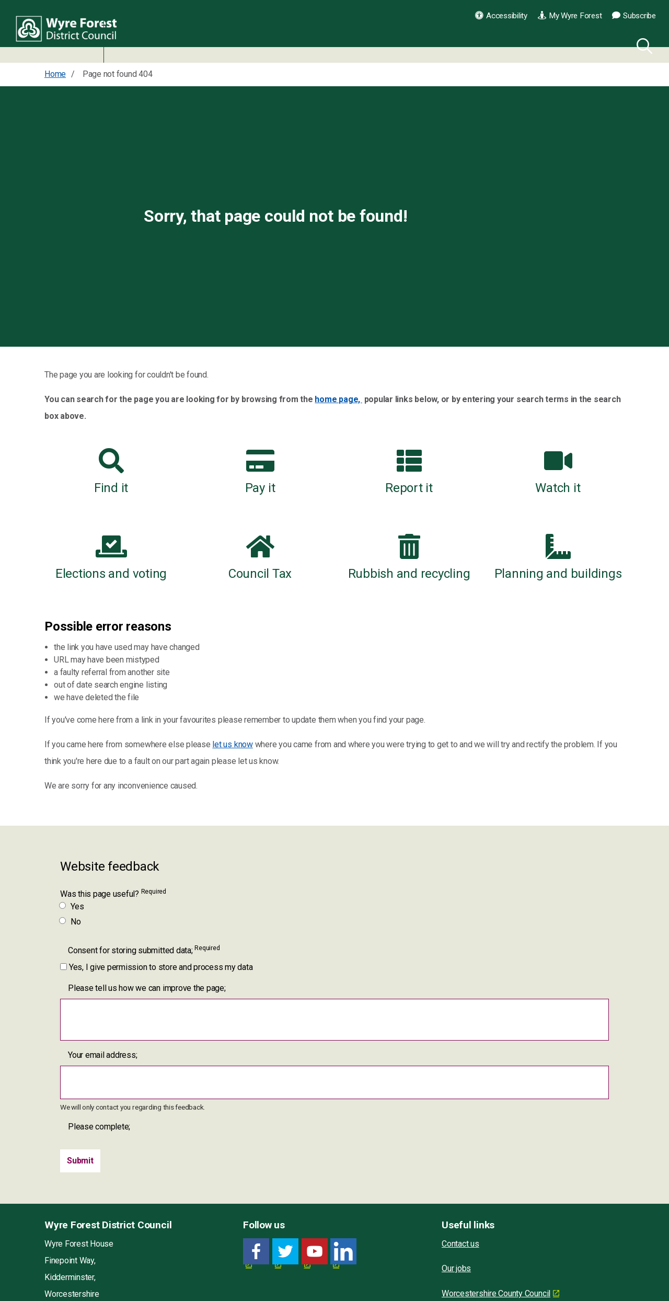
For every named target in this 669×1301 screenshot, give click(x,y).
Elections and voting (111, 557)
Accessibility (501, 15)
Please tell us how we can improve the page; (147, 988)
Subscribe (634, 15)
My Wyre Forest (570, 15)
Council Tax (260, 557)
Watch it (557, 471)
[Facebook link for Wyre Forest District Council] (256, 1251)
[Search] (642, 44)
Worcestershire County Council (496, 1293)
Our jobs (456, 1268)
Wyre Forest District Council (69, 31)
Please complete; (99, 1127)
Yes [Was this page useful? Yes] (72, 906)
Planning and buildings (558, 557)
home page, (338, 399)
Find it (111, 471)
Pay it (260, 471)
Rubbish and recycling (409, 557)
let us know (232, 744)
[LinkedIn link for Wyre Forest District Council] (343, 1251)
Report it (409, 471)
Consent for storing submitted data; (144, 949)
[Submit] (80, 1160)
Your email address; (102, 1055)
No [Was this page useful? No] (70, 922)
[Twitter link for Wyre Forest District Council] (285, 1251)
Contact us (460, 1244)
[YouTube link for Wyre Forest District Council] (315, 1251)
